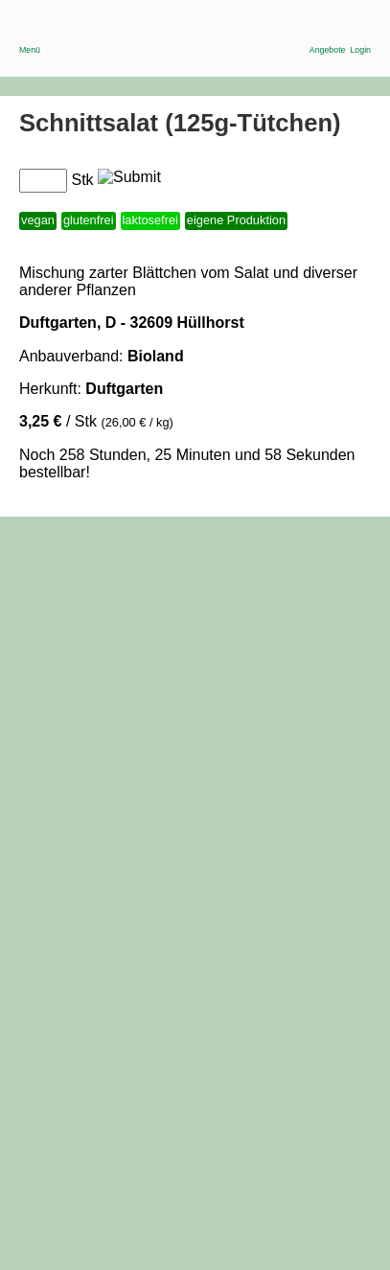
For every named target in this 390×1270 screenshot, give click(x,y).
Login (360, 37)
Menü (29, 37)
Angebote (328, 37)
